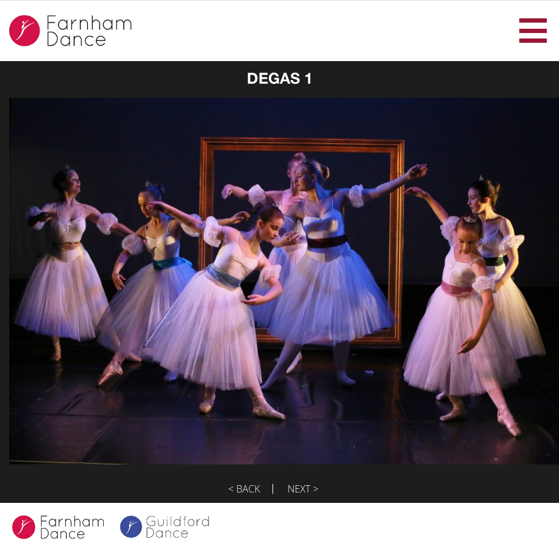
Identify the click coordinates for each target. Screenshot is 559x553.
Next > (303, 489)
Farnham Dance (70, 31)
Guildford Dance (172, 528)
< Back (244, 489)
